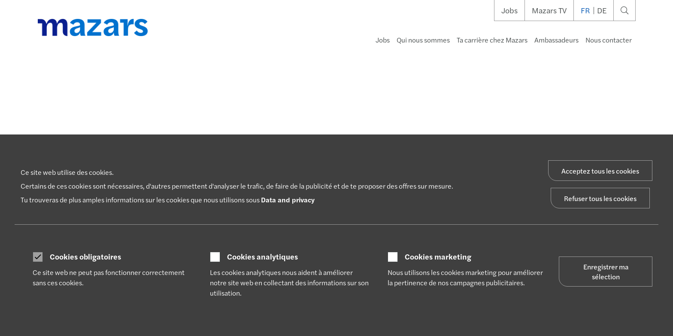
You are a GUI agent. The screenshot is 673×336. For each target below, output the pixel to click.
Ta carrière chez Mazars (492, 40)
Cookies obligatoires (85, 256)
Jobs (509, 10)
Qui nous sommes (423, 40)
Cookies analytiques (262, 256)
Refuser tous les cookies (600, 198)
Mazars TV (549, 10)
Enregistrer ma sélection (605, 271)
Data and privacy (288, 200)
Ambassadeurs (556, 40)
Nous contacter (608, 40)
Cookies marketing (438, 256)
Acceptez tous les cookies (600, 171)
